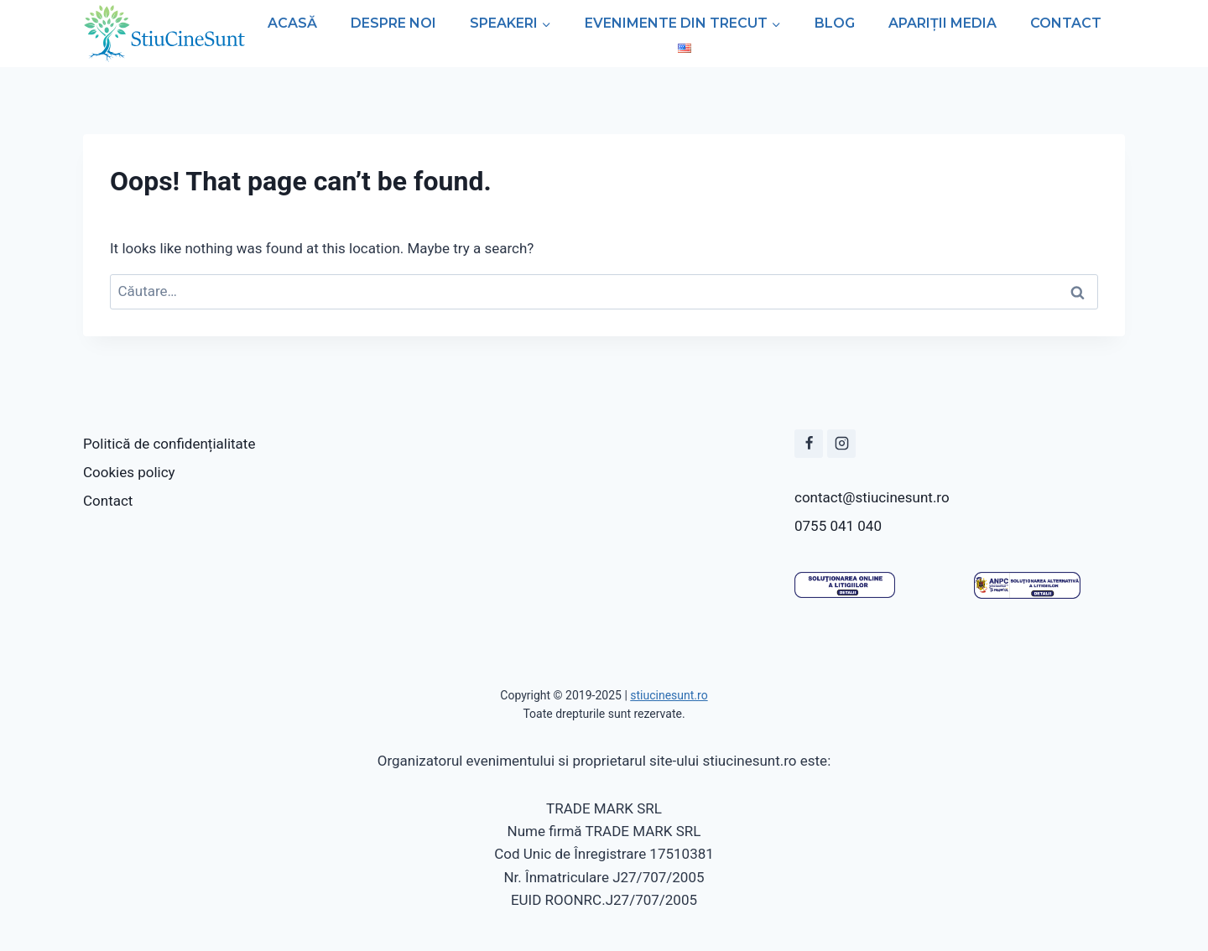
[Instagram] (841, 443)
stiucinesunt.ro (668, 695)
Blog (835, 23)
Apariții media (942, 23)
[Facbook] (808, 443)
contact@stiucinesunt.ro (872, 497)
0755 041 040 (838, 525)
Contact (1065, 23)
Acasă (292, 23)
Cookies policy (129, 472)
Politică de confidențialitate (169, 443)
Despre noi (393, 23)
